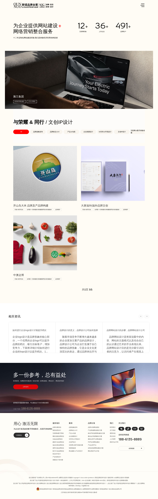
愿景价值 (112, 433)
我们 (111, 423)
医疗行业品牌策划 (58, 451)
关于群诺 (112, 430)
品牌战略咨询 (38, 132)
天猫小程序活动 (18, 214)
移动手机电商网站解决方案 (96, 433)
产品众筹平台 (92, 445)
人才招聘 (112, 439)
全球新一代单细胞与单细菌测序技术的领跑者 (39, 214)
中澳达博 (18, 280)
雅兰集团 (18, 96)
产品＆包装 (71, 132)
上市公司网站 (32, 101)
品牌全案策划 (57, 427)
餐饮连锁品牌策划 (58, 436)
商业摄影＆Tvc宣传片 (76, 451)
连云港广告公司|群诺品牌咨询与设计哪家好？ (122, 483)
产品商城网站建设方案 (95, 430)
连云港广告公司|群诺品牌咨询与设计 (41, 480)
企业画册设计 (88, 132)
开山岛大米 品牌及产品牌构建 (30, 210)
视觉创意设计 (57, 430)
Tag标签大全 (86, 486)
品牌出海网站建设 (93, 427)
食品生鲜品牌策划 (58, 445)
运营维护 (57, 214)
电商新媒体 (72, 448)
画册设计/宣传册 (58, 460)
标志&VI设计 (57, 454)
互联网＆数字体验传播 (138, 132)
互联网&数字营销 (58, 433)
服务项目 (56, 423)
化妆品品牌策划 (57, 439)
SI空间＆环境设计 (105, 132)
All (21, 132)
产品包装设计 (57, 457)
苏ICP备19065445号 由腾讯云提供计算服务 (59, 477)
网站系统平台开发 (93, 451)
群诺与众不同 (114, 442)
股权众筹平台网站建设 (95, 439)
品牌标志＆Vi (54, 132)
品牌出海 (91, 423)
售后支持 (112, 436)
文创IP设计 (122, 132)
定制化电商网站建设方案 (95, 448)
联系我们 (112, 427)
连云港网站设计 (41, 483)
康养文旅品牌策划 (58, 448)
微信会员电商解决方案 (95, 436)
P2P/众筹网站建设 (94, 442)
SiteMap (78, 486)
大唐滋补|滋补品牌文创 (94, 210)
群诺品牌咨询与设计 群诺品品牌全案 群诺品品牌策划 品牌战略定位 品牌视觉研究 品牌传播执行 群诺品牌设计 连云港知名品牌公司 (81, 489)
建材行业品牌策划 (58, 442)
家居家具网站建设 (20, 101)
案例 (70, 423)
